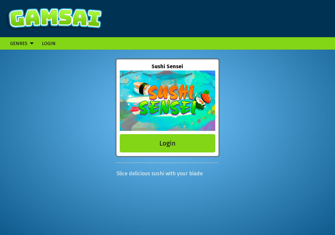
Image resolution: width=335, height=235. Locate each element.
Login (49, 43)
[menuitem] (20, 43)
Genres (18, 43)
